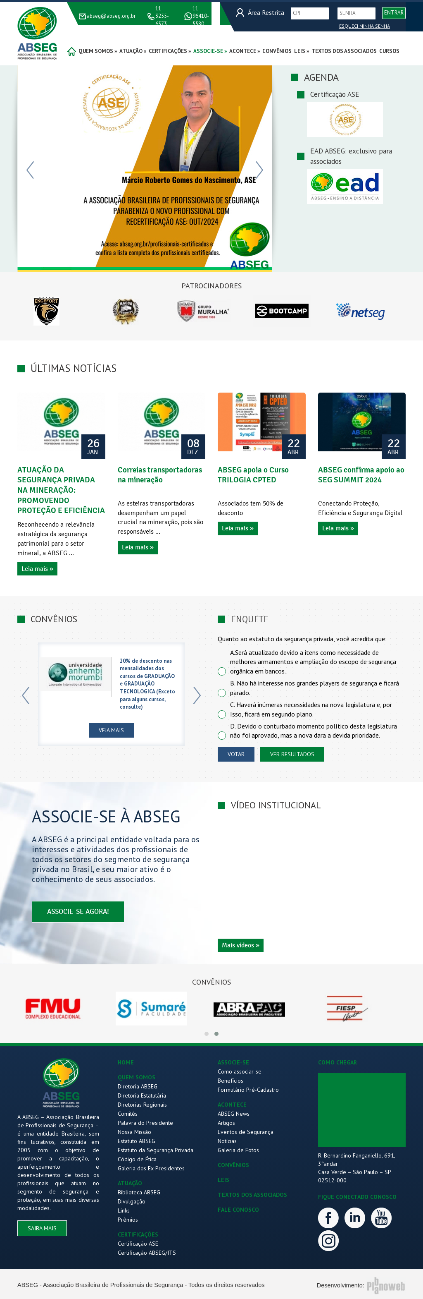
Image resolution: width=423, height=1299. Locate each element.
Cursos (389, 51)
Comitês (128, 1113)
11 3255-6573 (162, 16)
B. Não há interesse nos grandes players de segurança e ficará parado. (314, 688)
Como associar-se (239, 1071)
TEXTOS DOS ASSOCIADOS (252, 1194)
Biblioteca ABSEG (139, 1192)
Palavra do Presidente (145, 1122)
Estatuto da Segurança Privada (155, 1150)
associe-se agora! (78, 912)
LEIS (223, 1180)
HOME (126, 1062)
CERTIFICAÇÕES (138, 1234)
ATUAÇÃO (130, 1183)
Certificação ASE (138, 1243)
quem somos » (97, 51)
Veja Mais (111, 731)
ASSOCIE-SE (233, 1062)
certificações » (170, 51)
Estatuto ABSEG (136, 1141)
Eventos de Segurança (245, 1132)
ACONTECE (232, 1104)
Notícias (227, 1141)
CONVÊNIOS (233, 1165)
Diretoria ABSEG (137, 1086)
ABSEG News (234, 1113)
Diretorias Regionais (142, 1104)
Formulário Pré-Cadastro (248, 1089)
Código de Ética (137, 1159)
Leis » (301, 51)
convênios (277, 51)
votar (236, 754)
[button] (207, 1034)
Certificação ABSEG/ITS (147, 1252)
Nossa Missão (134, 1132)
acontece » (244, 51)
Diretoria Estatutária (142, 1095)
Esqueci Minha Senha (364, 26)
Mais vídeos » (240, 945)
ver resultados (292, 754)
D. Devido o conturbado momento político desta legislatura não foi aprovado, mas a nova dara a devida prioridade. (313, 731)
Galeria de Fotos (238, 1150)
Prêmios (128, 1219)
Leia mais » (37, 569)
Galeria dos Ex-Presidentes (151, 1168)
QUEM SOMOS (136, 1077)
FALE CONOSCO (238, 1209)
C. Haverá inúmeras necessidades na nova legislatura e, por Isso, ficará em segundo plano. (311, 709)
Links (124, 1210)
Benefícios (230, 1080)
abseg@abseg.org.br (111, 15)
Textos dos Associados (344, 51)
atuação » (132, 51)
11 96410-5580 (200, 16)
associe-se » (210, 51)
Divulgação (131, 1201)
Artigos (226, 1122)
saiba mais (42, 1228)
